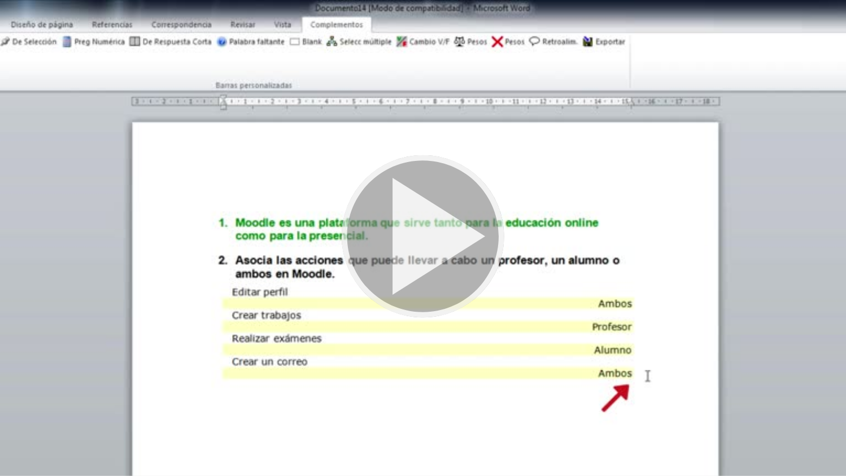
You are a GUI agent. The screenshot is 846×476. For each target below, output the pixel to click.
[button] (423, 238)
